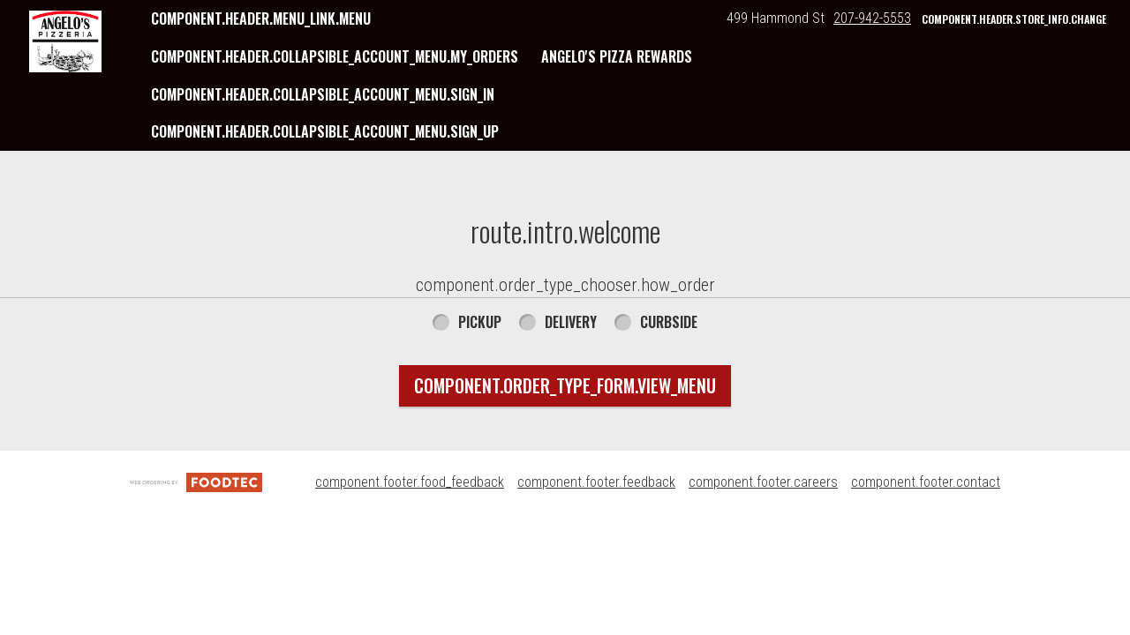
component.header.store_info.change (1014, 18)
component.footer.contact (925, 482)
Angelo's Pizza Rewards (616, 56)
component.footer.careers (763, 482)
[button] (65, 41)
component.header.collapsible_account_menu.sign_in (322, 94)
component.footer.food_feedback (409, 482)
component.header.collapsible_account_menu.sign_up (325, 131)
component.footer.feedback (596, 482)
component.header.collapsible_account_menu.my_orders (334, 56)
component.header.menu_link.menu (261, 18)
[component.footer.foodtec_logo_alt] (196, 482)
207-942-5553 (872, 18)
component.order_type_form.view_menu (565, 385)
